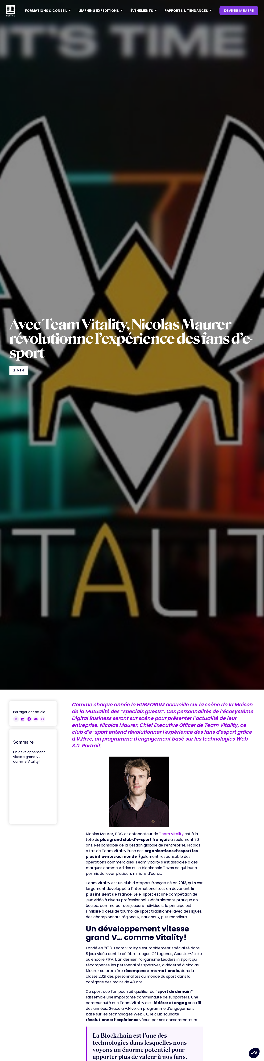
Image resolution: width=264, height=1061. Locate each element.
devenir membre (239, 10)
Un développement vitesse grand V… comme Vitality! (29, 757)
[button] (48, 10)
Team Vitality (171, 834)
